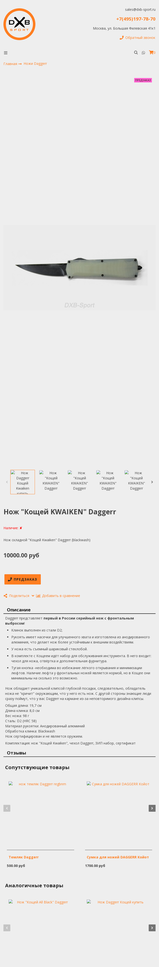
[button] (6, 482)
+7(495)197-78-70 (136, 19)
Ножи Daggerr (35, 63)
